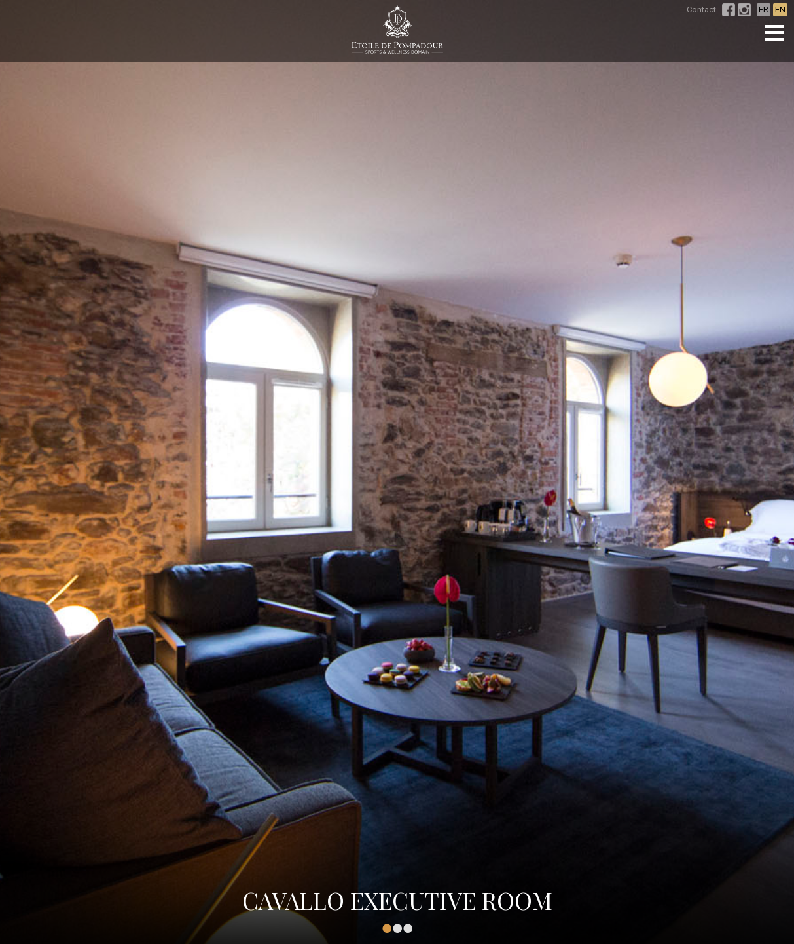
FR (763, 9)
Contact (701, 9)
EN (780, 9)
